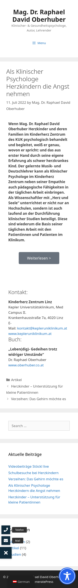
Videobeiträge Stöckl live (28, 466)
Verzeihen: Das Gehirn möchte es (38, 398)
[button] (6, 553)
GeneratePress (42, 582)
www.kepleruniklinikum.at (30, 333)
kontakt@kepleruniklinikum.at (42, 328)
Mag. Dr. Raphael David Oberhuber (39, 16)
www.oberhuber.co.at (26, 365)
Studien (14, 554)
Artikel (16, 379)
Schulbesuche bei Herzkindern (33, 472)
